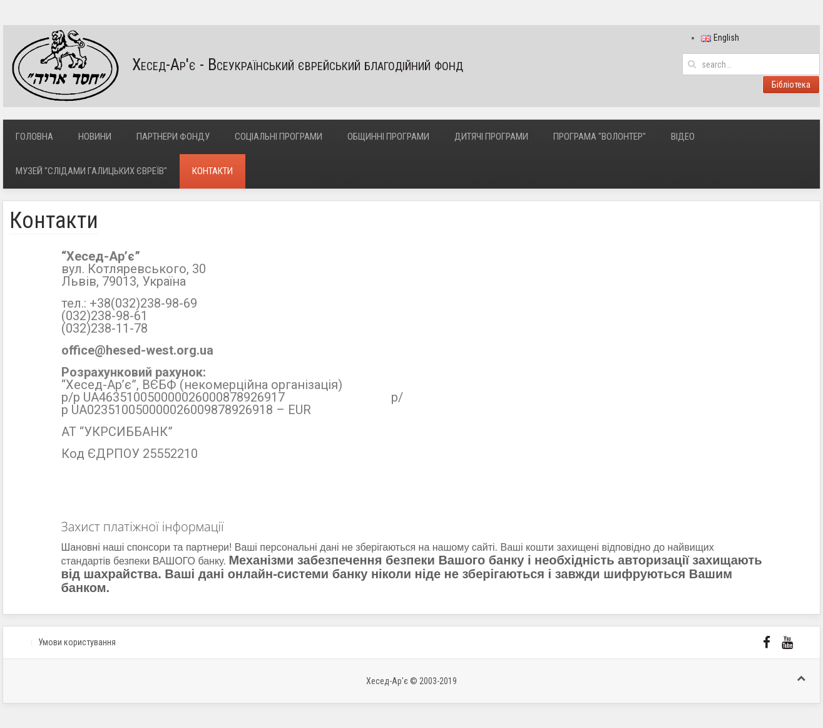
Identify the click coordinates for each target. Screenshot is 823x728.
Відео (683, 136)
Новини (94, 136)
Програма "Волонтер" (599, 136)
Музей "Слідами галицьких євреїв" (91, 171)
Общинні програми (388, 136)
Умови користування (77, 642)
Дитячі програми (491, 136)
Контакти (212, 171)
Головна (34, 136)
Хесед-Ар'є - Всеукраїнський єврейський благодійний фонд (233, 66)
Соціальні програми (278, 136)
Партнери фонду (173, 136)
